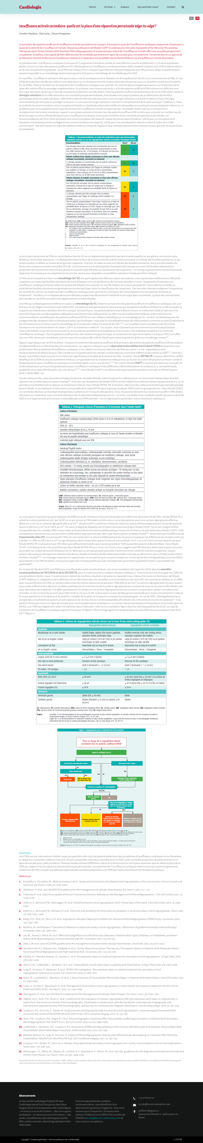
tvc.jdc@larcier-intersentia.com (103, 1118)
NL (191, 18)
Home (92, 7)
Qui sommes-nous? (147, 7)
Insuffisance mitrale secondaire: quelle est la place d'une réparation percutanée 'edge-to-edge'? (87, 26)
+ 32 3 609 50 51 (146, 1097)
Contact (171, 7)
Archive (108, 7)
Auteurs (125, 7)
